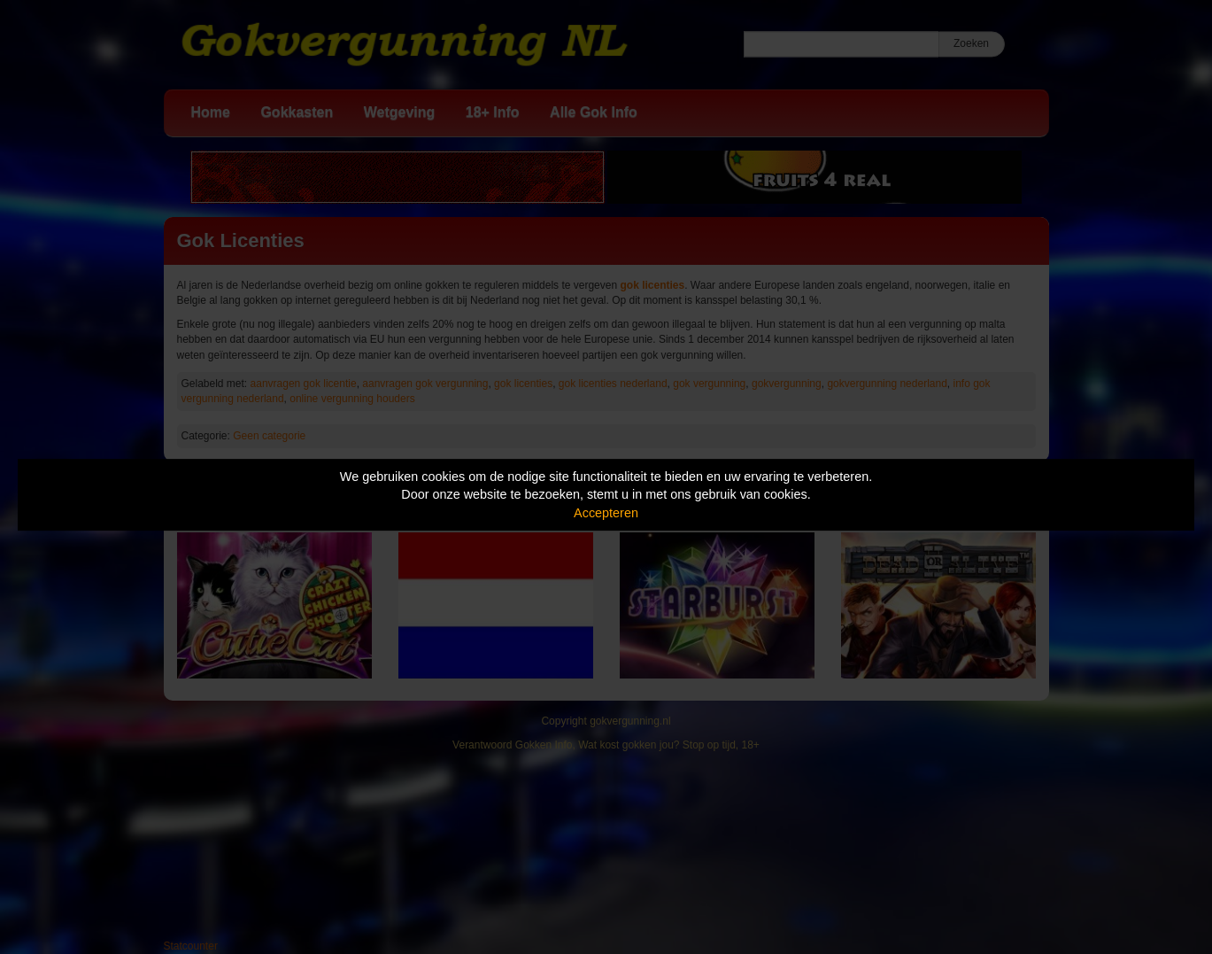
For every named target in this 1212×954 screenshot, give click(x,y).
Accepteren (606, 513)
